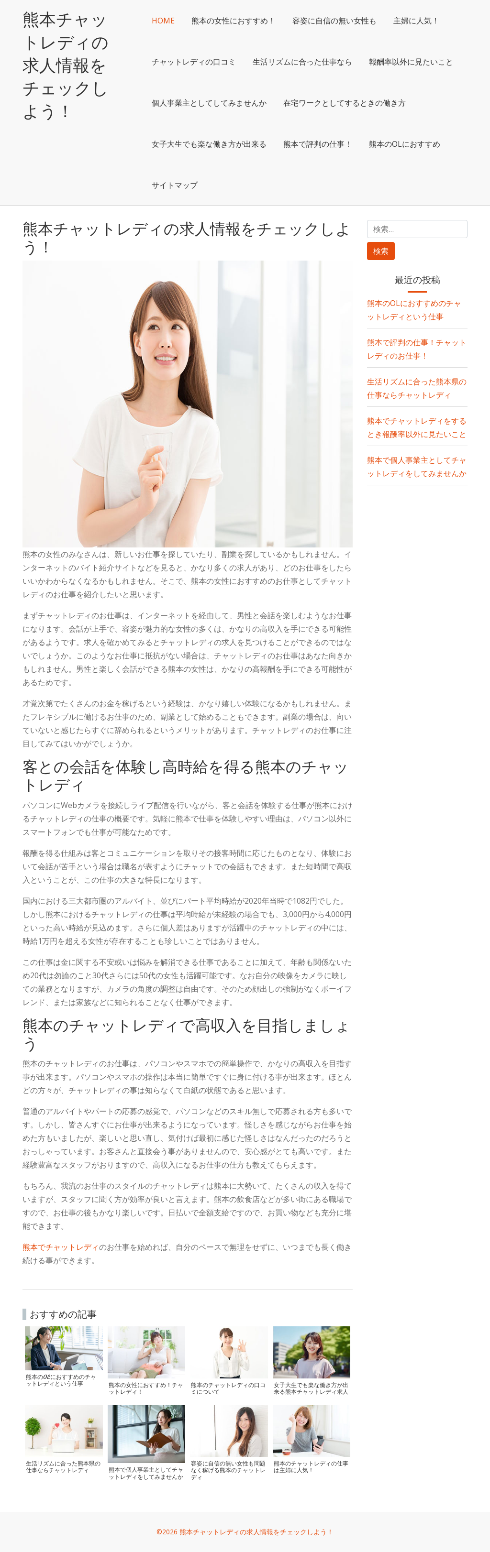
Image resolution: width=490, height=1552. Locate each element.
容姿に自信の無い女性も (345, 20)
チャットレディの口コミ (204, 61)
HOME (173, 20)
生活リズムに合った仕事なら (313, 61)
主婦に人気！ (427, 20)
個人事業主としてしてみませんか (320, 103)
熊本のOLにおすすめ (283, 185)
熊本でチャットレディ (60, 1247)
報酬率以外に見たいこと (204, 103)
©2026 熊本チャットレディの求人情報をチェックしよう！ (245, 1531)
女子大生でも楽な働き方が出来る (358, 144)
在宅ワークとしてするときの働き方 (223, 144)
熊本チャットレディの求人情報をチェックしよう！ (71, 64)
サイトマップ (359, 185)
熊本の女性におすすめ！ (244, 20)
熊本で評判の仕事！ (196, 185)
